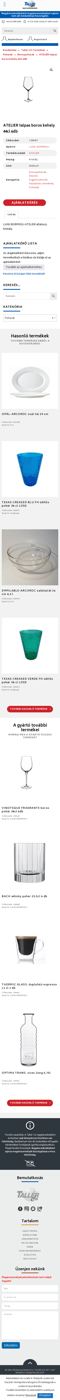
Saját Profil (30, 1231)
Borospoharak (25, 55)
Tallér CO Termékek (33, 50)
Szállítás (30, 1255)
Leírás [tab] (12, 214)
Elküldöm (10, 1345)
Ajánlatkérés (25, 203)
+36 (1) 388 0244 (13, 21)
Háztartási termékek (41, 183)
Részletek (31, 1395)
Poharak (8, 55)
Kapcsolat (30, 1259)
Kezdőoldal (9, 50)
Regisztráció (40, 39)
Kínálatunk (30, 1235)
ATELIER (34, 152)
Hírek (30, 1247)
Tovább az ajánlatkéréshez (24, 267)
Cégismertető (30, 1239)
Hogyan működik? (30, 1251)
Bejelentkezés (15, 39)
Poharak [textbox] (29, 318)
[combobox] (30, 317)
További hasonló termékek (30, 709)
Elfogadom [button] (45, 1395)
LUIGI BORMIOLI (39, 146)
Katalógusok (30, 1243)
